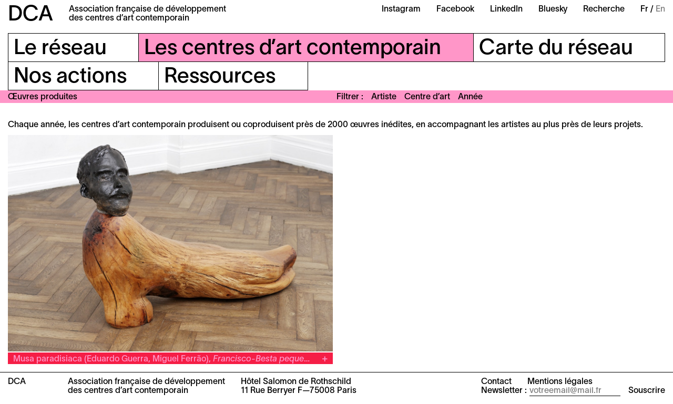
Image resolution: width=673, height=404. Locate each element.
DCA (30, 15)
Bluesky (552, 9)
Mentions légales (560, 382)
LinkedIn (506, 9)
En (660, 9)
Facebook (455, 9)
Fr (644, 9)
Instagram (401, 9)
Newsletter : (504, 391)
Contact (496, 382)
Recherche (604, 9)
